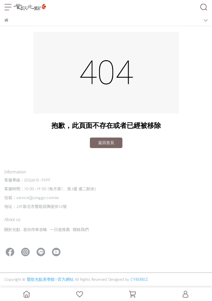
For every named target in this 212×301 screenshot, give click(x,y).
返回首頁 (106, 142)
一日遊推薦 (60, 229)
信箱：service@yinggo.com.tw (31, 197)
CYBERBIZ (139, 279)
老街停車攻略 (35, 229)
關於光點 (12, 229)
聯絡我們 (81, 229)
